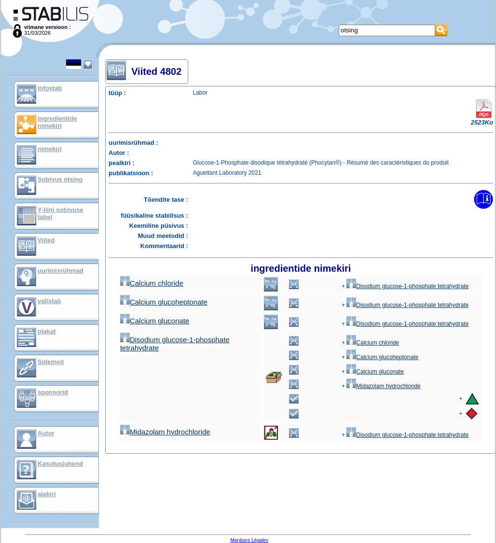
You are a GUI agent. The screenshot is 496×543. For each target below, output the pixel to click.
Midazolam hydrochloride (383, 386)
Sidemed (51, 361)
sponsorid (53, 392)
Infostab (50, 88)
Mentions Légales (249, 540)
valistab (49, 301)
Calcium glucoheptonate (163, 302)
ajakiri (47, 494)
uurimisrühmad (60, 270)
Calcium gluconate (154, 321)
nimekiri (50, 149)
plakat (47, 331)
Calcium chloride (151, 283)
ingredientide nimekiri (57, 122)
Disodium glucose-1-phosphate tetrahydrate (407, 286)
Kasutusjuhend (60, 463)
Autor (46, 433)
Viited (46, 240)
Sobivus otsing (60, 179)
